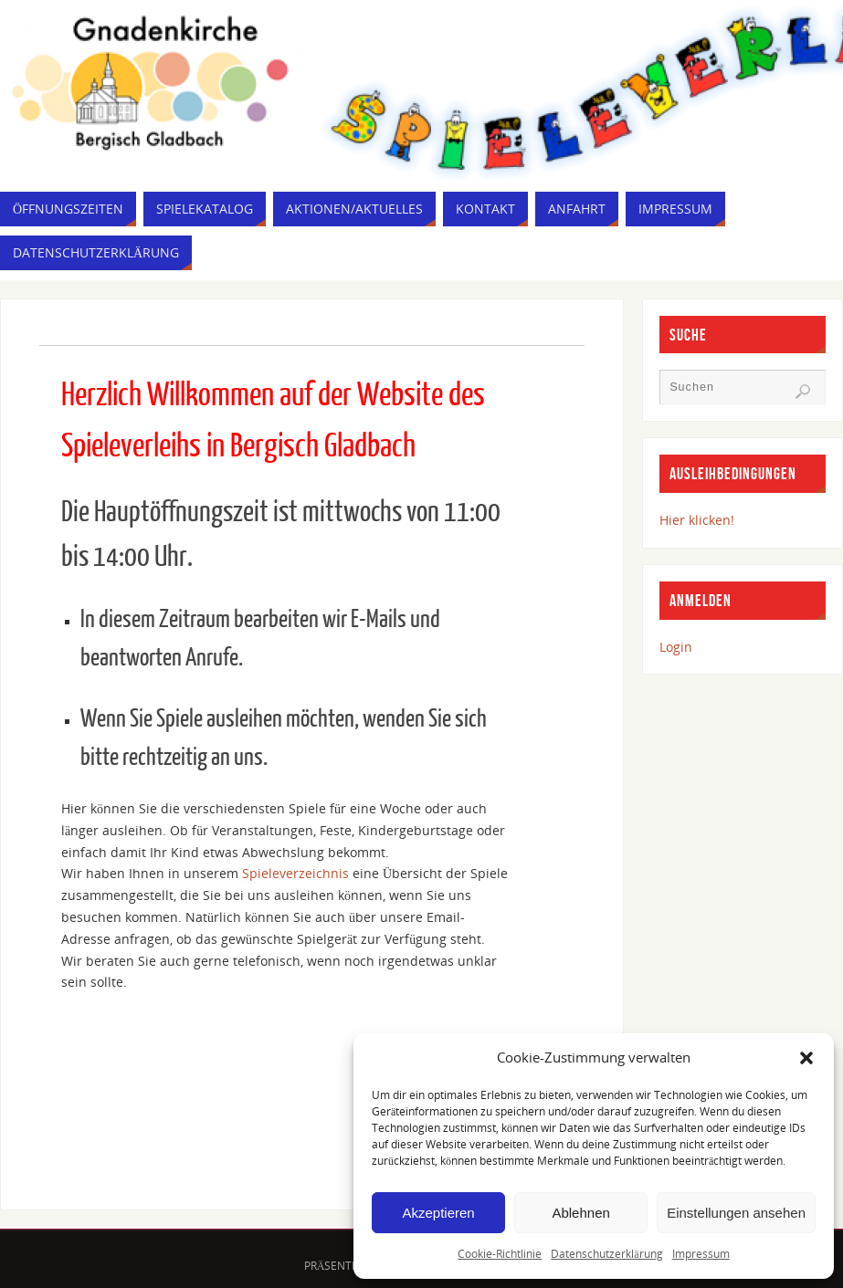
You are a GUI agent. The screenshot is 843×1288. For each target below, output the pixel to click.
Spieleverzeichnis (297, 873)
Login (675, 646)
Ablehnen (580, 1212)
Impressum (701, 1254)
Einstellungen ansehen (736, 1212)
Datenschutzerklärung (606, 1254)
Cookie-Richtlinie (500, 1254)
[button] (806, 1058)
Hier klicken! (696, 520)
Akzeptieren (438, 1212)
